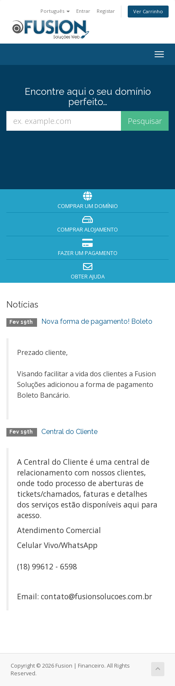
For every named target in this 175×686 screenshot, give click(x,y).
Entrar (83, 11)
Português (55, 11)
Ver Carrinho (148, 11)
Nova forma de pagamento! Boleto (96, 321)
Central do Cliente (69, 432)
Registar (106, 11)
